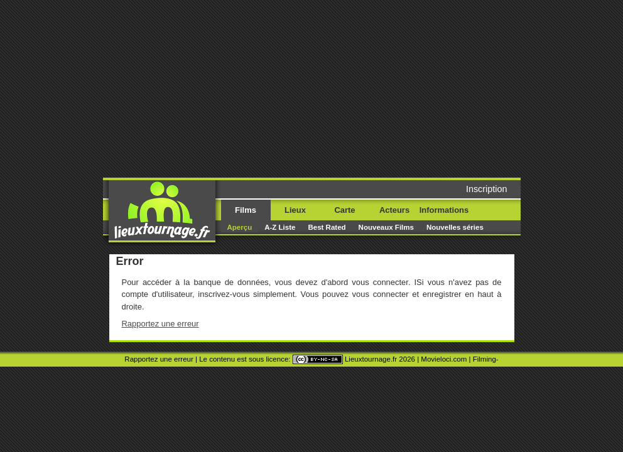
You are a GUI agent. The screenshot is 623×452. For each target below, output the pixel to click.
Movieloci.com (444, 359)
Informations (444, 210)
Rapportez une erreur (160, 323)
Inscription (486, 189)
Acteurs (394, 210)
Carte (344, 210)
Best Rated (326, 227)
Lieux (295, 210)
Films (245, 210)
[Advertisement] (346, 88)
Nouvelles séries (455, 227)
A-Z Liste (279, 227)
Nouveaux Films (386, 227)
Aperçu (239, 227)
